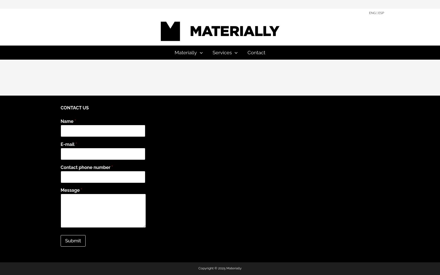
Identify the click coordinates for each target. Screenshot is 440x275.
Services (224, 53)
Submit (73, 241)
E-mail (69, 144)
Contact (256, 52)
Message (71, 190)
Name (68, 121)
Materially (189, 53)
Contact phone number (87, 167)
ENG (372, 13)
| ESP (380, 13)
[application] (200, 53)
